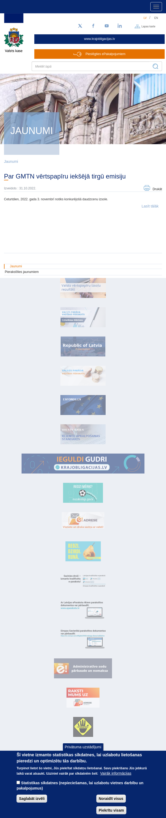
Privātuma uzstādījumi (83, 750)
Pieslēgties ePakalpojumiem (105, 54)
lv (145, 17)
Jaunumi (11, 161)
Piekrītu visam (111, 813)
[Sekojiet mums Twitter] (80, 26)
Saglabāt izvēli (31, 801)
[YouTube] (106, 26)
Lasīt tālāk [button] (150, 206)
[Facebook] (93, 26)
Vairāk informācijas (115, 776)
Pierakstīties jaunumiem (22, 272)
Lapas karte (148, 26)
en (156, 17)
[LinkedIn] (120, 26)
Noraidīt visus (111, 801)
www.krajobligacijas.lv (99, 39)
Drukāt (157, 189)
